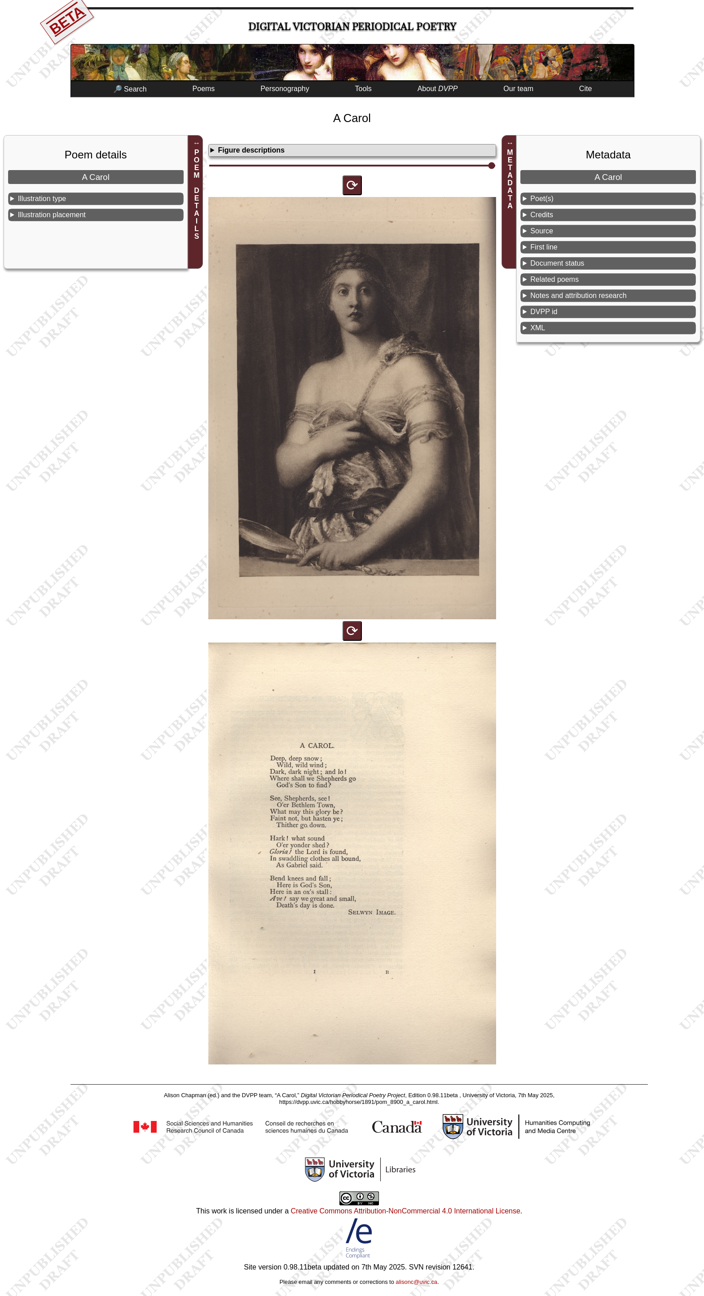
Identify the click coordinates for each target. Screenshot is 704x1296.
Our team (518, 88)
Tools (363, 88)
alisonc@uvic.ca (416, 1281)
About (438, 88)
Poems (204, 88)
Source (541, 231)
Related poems (554, 279)
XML (537, 328)
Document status (557, 263)
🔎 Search (130, 89)
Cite (585, 88)
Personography (284, 88)
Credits (541, 215)
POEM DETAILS (197, 194)
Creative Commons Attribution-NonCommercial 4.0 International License (405, 1211)
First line (543, 247)
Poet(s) (542, 198)
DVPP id (543, 311)
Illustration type (42, 198)
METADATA (510, 179)
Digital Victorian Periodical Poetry (352, 27)
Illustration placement (52, 215)
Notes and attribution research (578, 295)
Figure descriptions (251, 150)
